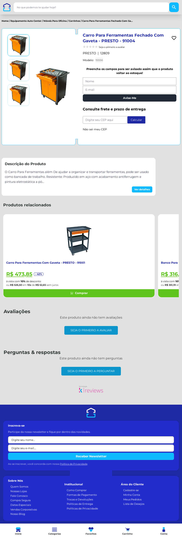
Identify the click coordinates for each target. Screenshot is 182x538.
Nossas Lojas (18, 491)
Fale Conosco (19, 495)
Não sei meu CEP (95, 129)
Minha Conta (131, 494)
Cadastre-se (131, 490)
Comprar (79, 293)
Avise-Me (129, 98)
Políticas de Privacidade (82, 508)
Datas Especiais (20, 504)
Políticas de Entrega (80, 503)
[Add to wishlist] (174, 38)
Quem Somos (19, 486)
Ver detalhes (142, 189)
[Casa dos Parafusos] (6, 7)
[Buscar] (174, 7)
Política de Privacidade (73, 463)
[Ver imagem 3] (18, 95)
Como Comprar (77, 490)
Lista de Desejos (133, 503)
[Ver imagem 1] (18, 45)
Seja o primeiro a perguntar (91, 371)
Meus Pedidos (132, 499)
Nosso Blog (17, 513)
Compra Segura (20, 500)
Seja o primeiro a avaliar (91, 330)
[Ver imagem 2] (18, 70)
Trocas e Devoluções (80, 499)
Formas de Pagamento (82, 494)
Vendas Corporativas (23, 509)
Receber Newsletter (91, 456)
